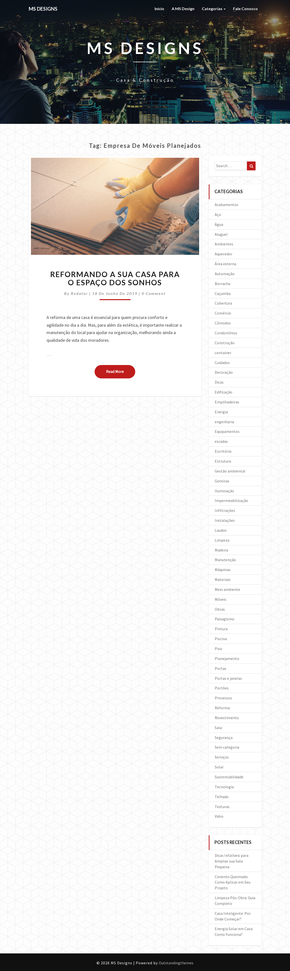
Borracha (222, 283)
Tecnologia (224, 786)
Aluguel (221, 234)
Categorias (214, 8)
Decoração (224, 372)
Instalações (225, 520)
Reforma (222, 707)
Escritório (223, 451)
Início (159, 8)
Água (219, 224)
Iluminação (224, 490)
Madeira (221, 550)
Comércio (223, 313)
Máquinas (223, 569)
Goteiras (222, 480)
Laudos (221, 530)
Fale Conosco (245, 8)
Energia (221, 411)
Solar (219, 766)
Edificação (223, 392)
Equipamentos (227, 431)
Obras (220, 609)
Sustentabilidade (229, 776)
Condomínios (226, 332)
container (223, 352)
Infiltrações (225, 510)
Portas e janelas (228, 678)
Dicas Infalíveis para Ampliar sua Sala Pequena (231, 861)
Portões (222, 687)
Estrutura (223, 461)
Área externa (225, 263)
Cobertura (223, 303)
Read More (120, 371)
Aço (218, 214)
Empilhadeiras (227, 401)
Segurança (224, 737)
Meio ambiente (227, 589)
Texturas (222, 806)
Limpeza (222, 540)
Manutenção (225, 559)
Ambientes (224, 243)
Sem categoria (227, 747)
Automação (225, 273)
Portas (220, 668)
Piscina (221, 638)
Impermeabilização (231, 500)
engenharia (224, 421)
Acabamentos (226, 204)
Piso (218, 648)
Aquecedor (223, 253)
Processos (223, 697)
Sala (218, 727)
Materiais (223, 579)
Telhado (222, 796)
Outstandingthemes (176, 962)
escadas (221, 441)
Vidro (219, 816)
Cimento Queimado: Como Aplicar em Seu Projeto (232, 882)
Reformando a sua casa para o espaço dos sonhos (115, 278)
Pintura (221, 628)
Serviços (222, 757)
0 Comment (154, 293)
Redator (79, 293)
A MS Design (183, 8)
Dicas (219, 382)
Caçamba (223, 293)
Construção (225, 342)
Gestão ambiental (230, 471)
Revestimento (227, 717)
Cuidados (222, 362)
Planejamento (227, 658)
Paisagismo (224, 618)
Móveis (220, 599)
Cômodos (223, 322)
